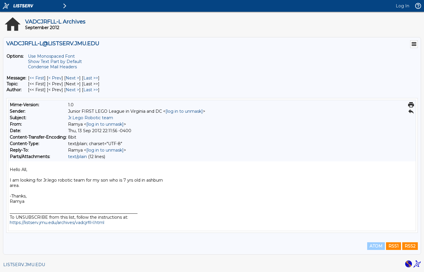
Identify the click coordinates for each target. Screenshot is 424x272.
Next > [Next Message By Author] (72, 89)
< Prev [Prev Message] (55, 78)
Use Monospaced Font (51, 56)
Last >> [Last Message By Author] (90, 89)
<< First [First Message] (36, 78)
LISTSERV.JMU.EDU (24, 264)
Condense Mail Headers (52, 66)
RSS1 (393, 246)
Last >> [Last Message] (90, 78)
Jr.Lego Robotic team (90, 117)
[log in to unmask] (184, 111)
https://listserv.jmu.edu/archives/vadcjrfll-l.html (57, 222)
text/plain (77, 156)
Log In (402, 6)
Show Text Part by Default (55, 61)
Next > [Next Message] (72, 78)
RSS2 (410, 246)
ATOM (376, 246)
